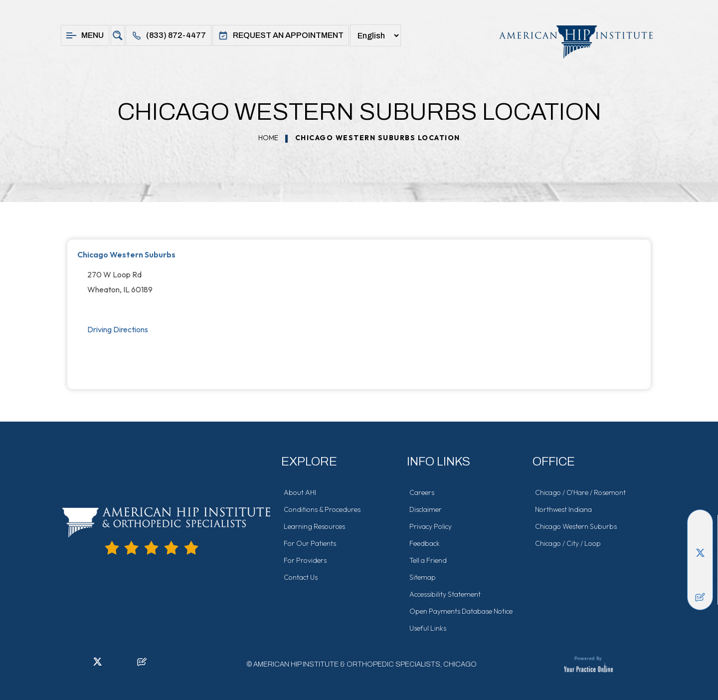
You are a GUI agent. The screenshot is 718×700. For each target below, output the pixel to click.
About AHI (300, 492)
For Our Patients (310, 543)
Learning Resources (314, 526)
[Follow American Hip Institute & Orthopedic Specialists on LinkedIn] (700, 537)
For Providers (305, 560)
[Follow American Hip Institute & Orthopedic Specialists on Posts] (700, 597)
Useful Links (427, 628)
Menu (85, 35)
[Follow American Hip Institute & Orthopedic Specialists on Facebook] (700, 522)
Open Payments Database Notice (461, 611)
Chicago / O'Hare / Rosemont (580, 492)
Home (268, 137)
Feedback (424, 543)
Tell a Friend (428, 560)
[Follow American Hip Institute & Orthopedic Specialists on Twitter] (700, 552)
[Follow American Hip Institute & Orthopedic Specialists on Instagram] (700, 567)
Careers (421, 492)
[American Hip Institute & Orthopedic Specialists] (571, 41)
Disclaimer (425, 509)
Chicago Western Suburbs (126, 254)
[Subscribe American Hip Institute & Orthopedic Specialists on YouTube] (700, 582)
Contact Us (301, 577)
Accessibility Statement (445, 594)
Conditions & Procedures (322, 509)
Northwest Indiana (563, 509)
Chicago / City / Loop (568, 543)
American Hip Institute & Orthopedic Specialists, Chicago (365, 664)
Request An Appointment (281, 35)
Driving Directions (117, 329)
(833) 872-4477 (168, 35)
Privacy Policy (430, 526)
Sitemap (422, 577)
